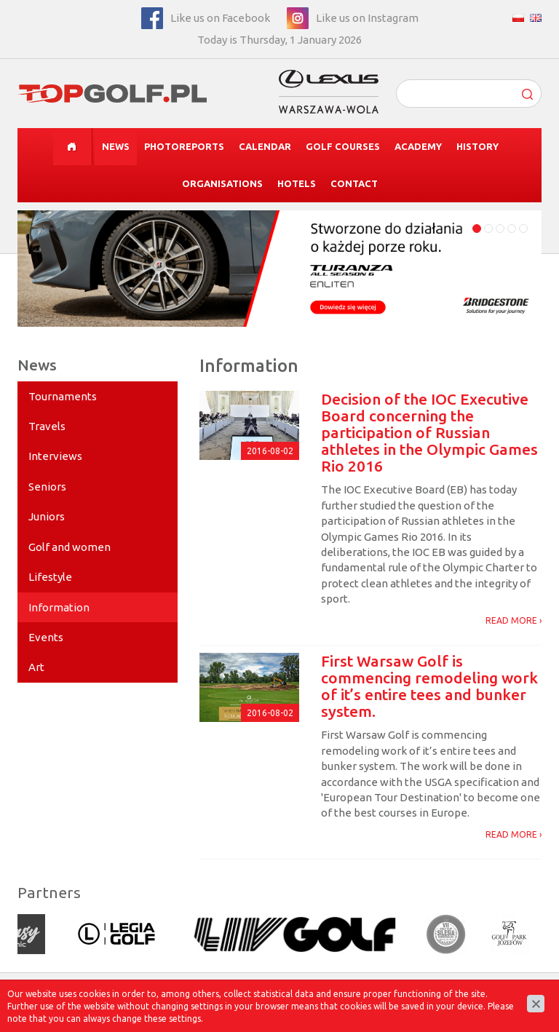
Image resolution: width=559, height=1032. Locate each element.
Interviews (55, 456)
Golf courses (343, 146)
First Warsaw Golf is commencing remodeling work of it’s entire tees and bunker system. (429, 686)
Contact (354, 183)
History (477, 146)
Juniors (46, 516)
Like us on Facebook (220, 18)
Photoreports (184, 146)
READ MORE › (513, 620)
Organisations (222, 183)
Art (36, 667)
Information (59, 607)
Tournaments (62, 396)
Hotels (296, 183)
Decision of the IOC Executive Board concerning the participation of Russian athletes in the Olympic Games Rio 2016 (429, 432)
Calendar (265, 146)
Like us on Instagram (367, 18)
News (116, 146)
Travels (47, 426)
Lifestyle (50, 577)
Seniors (47, 486)
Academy (418, 146)
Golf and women (69, 547)
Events (45, 637)
